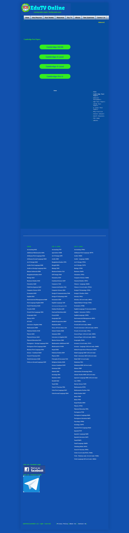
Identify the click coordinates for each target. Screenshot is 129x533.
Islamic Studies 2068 (58, 331)
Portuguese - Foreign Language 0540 (37, 343)
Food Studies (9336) (80, 321)
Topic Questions (88, 18)
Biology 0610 (30, 278)
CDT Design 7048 (57, 274)
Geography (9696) (79, 340)
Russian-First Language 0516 (35, 349)
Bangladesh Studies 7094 (59, 262)
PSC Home (96, 118)
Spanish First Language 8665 (82, 428)
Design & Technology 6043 (59, 296)
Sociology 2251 (56, 374)
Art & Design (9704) (80, 262)
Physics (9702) (78, 406)
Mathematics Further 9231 (82, 390)
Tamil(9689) (77, 440)
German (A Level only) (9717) (82, 343)
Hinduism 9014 (78, 362)
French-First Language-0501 (35, 312)
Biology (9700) (78, 268)
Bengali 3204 (55, 265)
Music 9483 (77, 396)
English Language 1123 (58, 303)
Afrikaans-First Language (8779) (83, 253)
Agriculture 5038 (57, 253)
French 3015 (55, 315)
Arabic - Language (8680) (81, 259)
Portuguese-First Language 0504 (36, 346)
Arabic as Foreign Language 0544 (36, 268)
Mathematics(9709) (80, 387)
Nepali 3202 (55, 349)
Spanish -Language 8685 (81, 434)
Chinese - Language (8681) (82, 284)
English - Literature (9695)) (82, 312)
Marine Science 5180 (58, 340)
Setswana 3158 (56, 368)
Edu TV (69, 18)
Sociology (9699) (79, 424)
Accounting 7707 (56, 249)
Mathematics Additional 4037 (60, 343)
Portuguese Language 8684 (82, 415)
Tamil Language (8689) (81, 443)
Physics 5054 (55, 356)
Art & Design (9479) (80, 265)
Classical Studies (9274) (81, 281)
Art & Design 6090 (57, 256)
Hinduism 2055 (56, 324)
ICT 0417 (29, 321)
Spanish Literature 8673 (81, 437)
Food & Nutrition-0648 (33, 306)
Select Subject (98, 114)
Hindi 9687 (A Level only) (81, 359)
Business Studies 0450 (33, 281)
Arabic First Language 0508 (35, 265)
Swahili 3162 (55, 381)
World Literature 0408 (33, 359)
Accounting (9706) (79, 249)
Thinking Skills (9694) (80, 446)
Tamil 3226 (55, 384)
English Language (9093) (81, 315)
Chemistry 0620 (31, 284)
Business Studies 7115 (58, 271)
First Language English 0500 (35, 303)
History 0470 (31, 318)
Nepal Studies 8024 (79, 403)
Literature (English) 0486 (34, 324)
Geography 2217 (56, 318)
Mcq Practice (37, 18)
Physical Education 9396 (81, 409)
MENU (94, 92)
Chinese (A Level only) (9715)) (83, 287)
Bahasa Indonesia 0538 (34, 271)
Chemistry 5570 (56, 278)
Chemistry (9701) (79, 274)
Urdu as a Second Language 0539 (36, 362)
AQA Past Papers (99, 102)
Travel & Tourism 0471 (33, 356)
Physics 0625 (30, 334)
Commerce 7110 (56, 284)
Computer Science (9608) (81, 278)
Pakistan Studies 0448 (33, 331)
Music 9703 (77, 399)
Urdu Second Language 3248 (60, 393)
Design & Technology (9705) (82, 290)
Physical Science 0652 (33, 337)
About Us (73, 524)
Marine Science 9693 (80, 384)
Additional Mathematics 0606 (35, 253)
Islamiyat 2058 (56, 334)
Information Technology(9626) (83, 371)
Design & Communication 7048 (61, 293)
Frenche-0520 (31, 309)
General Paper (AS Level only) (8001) (85, 334)
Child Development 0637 (34, 287)
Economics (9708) (79, 306)
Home (27, 18)
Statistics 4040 (56, 378)
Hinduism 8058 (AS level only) (83, 365)
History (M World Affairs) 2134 (59, 327)
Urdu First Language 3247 (59, 390)
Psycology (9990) (79, 421)
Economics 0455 (31, 293)
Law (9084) (77, 381)
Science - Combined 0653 (34, 353)
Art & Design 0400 (32, 262)
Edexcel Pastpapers (97, 98)
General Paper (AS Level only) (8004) (85, 337)
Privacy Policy (62, 524)
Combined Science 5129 (58, 281)
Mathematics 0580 (32, 328)
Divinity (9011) (78, 296)
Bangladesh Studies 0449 (34, 274)
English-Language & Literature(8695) (85, 309)
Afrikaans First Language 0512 (36, 256)
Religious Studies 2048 (58, 362)
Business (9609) (79, 271)
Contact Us (101, 18)
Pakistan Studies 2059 (58, 353)
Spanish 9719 (78, 431)
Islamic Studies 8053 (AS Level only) (84, 374)
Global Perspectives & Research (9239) (85, 349)
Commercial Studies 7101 (59, 287)
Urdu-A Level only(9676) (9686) (83, 453)
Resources (60, 18)
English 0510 (30, 296)
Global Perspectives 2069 (59, 321)
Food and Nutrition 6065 (59, 312)
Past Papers (49, 18)
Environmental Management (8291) (84, 318)
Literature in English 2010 (59, 337)
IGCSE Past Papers (97, 104)
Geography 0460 (31, 315)
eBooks (77, 18)
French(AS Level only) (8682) (82, 324)
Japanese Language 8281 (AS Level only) (86, 378)
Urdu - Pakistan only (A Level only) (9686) (86, 456)
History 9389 (78, 368)
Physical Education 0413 (34, 340)
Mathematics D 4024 (58, 346)
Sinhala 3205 (55, 371)
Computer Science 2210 (58, 290)
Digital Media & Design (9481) (83, 303)
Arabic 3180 (55, 259)
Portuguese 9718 (79, 412)
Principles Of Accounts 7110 (60, 359)
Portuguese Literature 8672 (82, 418)
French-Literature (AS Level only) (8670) (86, 328)
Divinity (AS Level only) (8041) (83, 299)
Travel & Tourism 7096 (58, 387)
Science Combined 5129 (58, 365)
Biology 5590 (55, 268)
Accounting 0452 (32, 249)
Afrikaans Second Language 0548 (36, 259)
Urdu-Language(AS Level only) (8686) (85, 459)
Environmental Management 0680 (37, 299)
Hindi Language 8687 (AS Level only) (85, 353)
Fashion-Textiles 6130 (58, 309)
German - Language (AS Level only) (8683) (86, 346)
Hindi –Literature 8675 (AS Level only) (85, 356)
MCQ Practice (98, 111)
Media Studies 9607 (79, 393)
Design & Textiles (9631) (81, 293)
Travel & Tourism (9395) (81, 449)
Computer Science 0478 (34, 290)
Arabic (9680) (78, 256)
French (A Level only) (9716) (82, 331)
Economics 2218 (56, 299)
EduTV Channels (98, 116)
